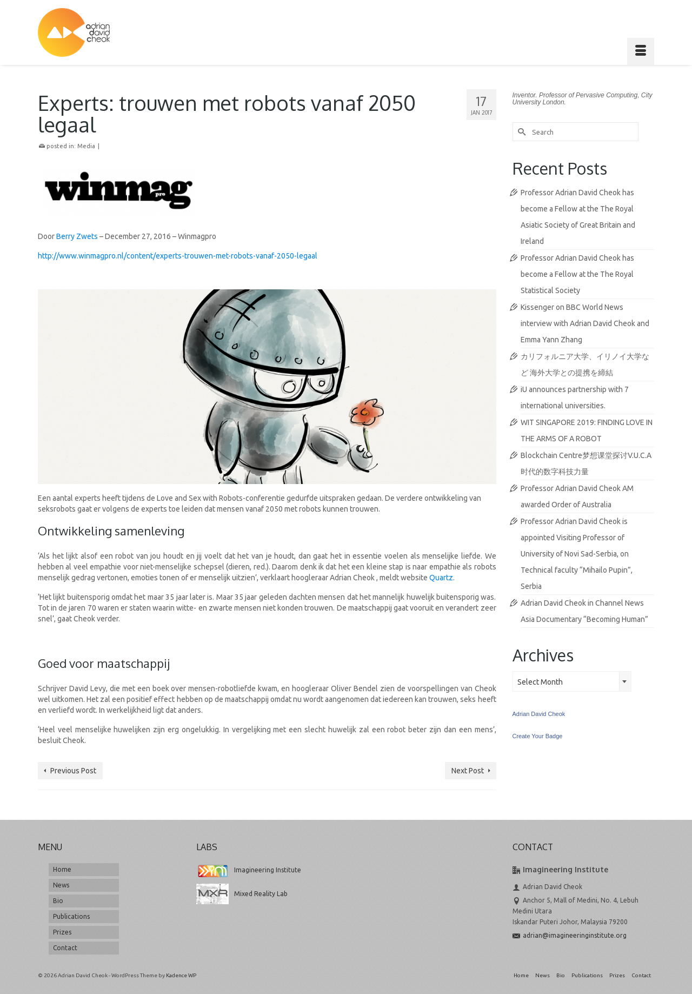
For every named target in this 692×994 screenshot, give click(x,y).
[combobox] (572, 681)
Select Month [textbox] (540, 682)
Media (86, 146)
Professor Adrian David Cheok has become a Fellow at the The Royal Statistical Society (577, 274)
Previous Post (73, 770)
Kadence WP (181, 975)
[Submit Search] (521, 131)
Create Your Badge (538, 736)
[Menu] (640, 51)
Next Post (467, 770)
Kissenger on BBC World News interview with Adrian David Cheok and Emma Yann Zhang (585, 323)
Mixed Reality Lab (242, 893)
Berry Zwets (77, 236)
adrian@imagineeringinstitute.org (570, 935)
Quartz (441, 577)
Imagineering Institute (248, 869)
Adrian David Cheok (539, 714)
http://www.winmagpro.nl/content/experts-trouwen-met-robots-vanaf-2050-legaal (177, 255)
